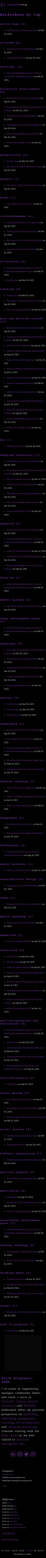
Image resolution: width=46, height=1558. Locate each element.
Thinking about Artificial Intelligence (24, 125)
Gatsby (29, 1551)
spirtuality (30, 1414)
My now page (13, 709)
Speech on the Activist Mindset (21, 49)
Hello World (12, 1084)
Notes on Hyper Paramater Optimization (26, 351)
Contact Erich (7, 1474)
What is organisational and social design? (26, 1117)
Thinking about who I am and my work (25, 769)
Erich (9, 1503)
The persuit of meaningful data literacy (25, 401)
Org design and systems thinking (22, 885)
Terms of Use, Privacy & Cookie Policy (24, 904)
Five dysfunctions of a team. (20, 204)
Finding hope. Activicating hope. (22, 30)
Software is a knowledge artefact (22, 116)
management (26, 1418)
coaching (7, 1422)
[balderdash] (13, 4)
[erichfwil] (33, 1454)
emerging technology (22, 1426)
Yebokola (29, 1405)
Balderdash (10, 1539)
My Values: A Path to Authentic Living (24, 166)
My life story (12, 161)
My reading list (14, 715)
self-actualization (16, 1524)
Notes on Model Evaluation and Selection (26, 369)
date (15, 1509)
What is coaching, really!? (19, 309)
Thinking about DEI (16, 58)
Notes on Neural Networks (19, 377)
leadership (8, 1418)
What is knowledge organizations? (23, 133)
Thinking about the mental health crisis (26, 760)
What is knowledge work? (19, 142)
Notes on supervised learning (20, 383)
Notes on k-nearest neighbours (21, 360)
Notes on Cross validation (19, 345)
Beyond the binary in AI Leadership (23, 98)
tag (15, 1506)
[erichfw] (13, 1454)
